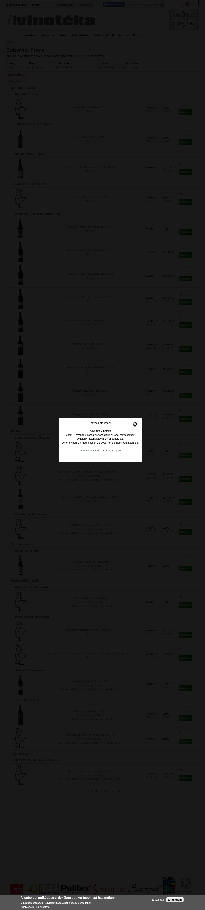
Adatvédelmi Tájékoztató (35, 906)
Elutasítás (158, 899)
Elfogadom (175, 899)
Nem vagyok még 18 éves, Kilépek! (102, 434)
